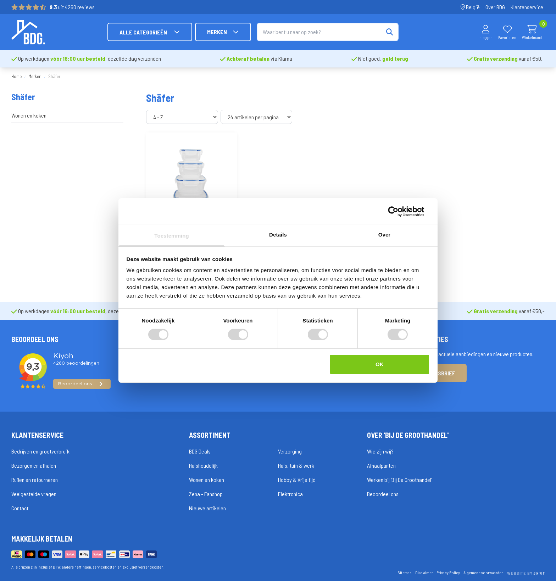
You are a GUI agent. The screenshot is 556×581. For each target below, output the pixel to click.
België (470, 7)
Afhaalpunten (381, 465)
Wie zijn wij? (380, 451)
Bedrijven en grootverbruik (40, 451)
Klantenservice (527, 7)
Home (16, 76)
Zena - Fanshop (206, 493)
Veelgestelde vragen (33, 493)
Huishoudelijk (203, 465)
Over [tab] (384, 235)
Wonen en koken (28, 115)
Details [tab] (278, 235)
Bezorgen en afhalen (33, 465)
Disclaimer (424, 572)
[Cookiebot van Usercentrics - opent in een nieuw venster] (399, 211)
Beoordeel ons (383, 493)
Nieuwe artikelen (207, 508)
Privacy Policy (448, 572)
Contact (19, 508)
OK (380, 364)
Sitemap (405, 572)
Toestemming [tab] (171, 236)
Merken (223, 32)
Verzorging (290, 451)
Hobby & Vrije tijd (297, 479)
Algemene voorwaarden (483, 572)
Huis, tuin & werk (296, 465)
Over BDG (495, 7)
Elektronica (290, 493)
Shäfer (54, 76)
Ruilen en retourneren (34, 479)
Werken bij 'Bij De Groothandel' (399, 479)
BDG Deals (200, 451)
